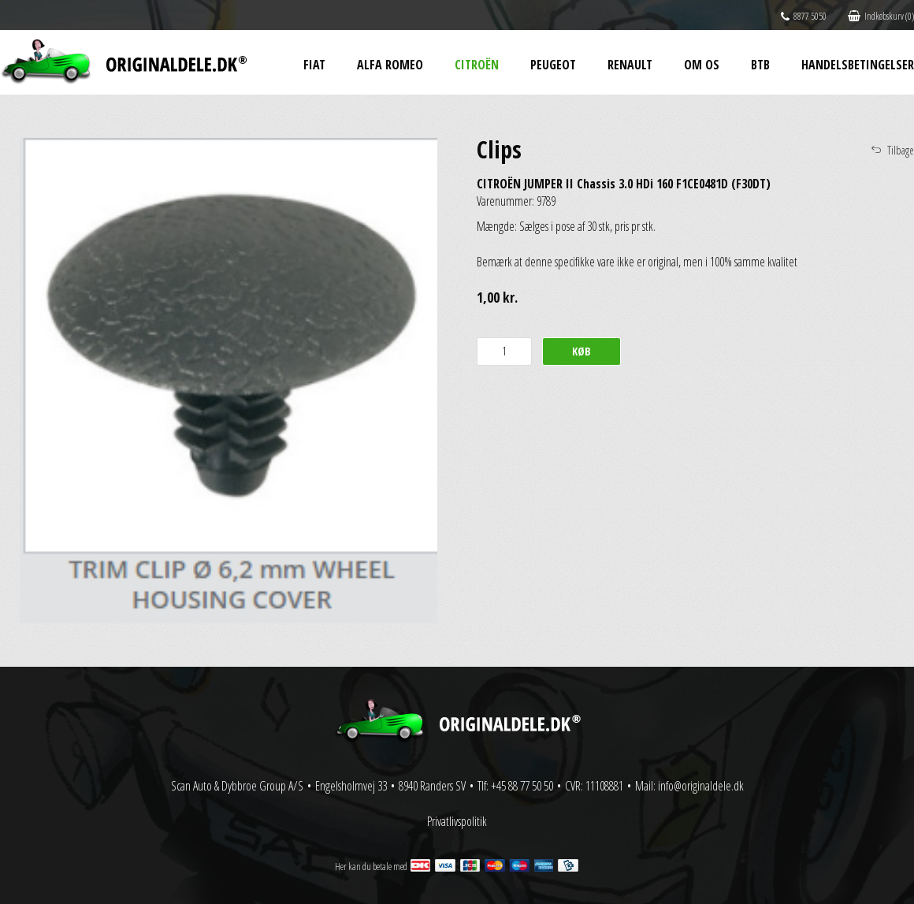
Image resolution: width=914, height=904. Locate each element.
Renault (629, 64)
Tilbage (900, 150)
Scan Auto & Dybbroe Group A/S (237, 785)
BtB (760, 64)
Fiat (314, 64)
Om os (701, 64)
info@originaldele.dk (701, 785)
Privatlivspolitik (457, 821)
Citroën (477, 64)
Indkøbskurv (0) (881, 16)
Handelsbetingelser (857, 64)
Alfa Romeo (390, 64)
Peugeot (553, 64)
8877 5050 (804, 16)
